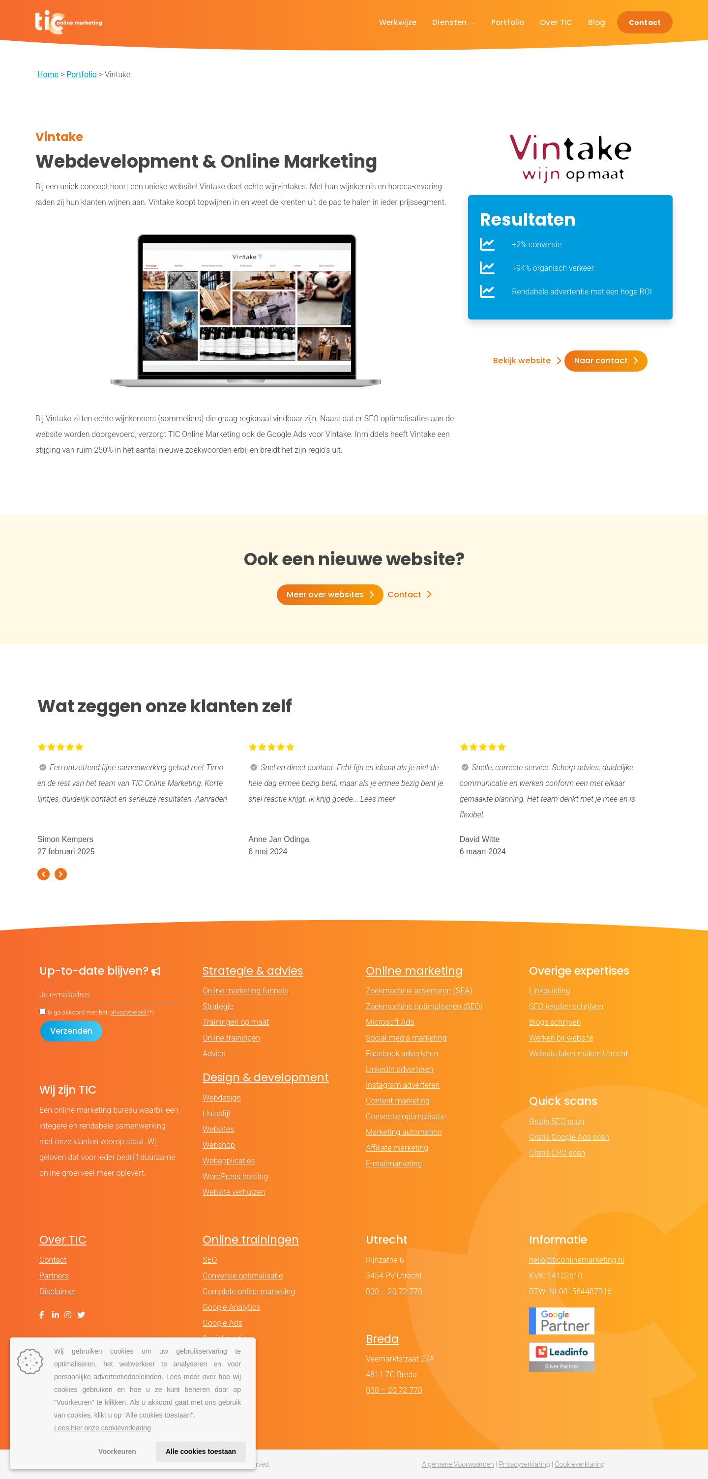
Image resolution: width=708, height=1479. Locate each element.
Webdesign (222, 1097)
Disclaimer (57, 1291)
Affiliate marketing (397, 1148)
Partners (54, 1275)
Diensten (453, 22)
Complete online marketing (249, 1291)
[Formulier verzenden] (71, 1031)
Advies (214, 1054)
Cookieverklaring (579, 1464)
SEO (210, 1260)
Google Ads (222, 1323)
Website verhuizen (234, 1192)
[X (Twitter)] (81, 1315)
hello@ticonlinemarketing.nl (576, 1260)
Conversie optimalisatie (406, 1117)
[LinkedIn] (55, 1315)
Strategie (218, 1007)
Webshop (219, 1145)
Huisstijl (216, 1113)
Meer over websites (325, 594)
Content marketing (398, 1101)
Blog (596, 22)
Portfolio (507, 22)
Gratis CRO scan (557, 1153)
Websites (218, 1129)
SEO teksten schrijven (566, 1007)
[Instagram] (67, 1315)
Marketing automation (404, 1132)
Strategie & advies (253, 971)
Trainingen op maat (236, 1022)
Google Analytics (231, 1307)
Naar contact (600, 361)
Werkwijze (397, 22)
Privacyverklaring (524, 1464)
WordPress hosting (235, 1176)
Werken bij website (561, 1038)
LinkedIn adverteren (399, 1069)
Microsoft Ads (390, 1022)
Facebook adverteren (402, 1054)
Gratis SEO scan (556, 1121)
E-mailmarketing (394, 1164)
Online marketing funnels (245, 991)
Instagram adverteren (403, 1085)
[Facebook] (41, 1315)
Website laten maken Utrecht (578, 1054)
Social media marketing (406, 1038)
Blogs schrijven (555, 1022)
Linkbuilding (549, 991)
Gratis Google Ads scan (569, 1137)
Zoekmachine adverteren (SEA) (419, 991)
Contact (645, 23)
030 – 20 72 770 (394, 1291)
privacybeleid (128, 1012)
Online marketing (414, 971)
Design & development (266, 1078)
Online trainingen (231, 1038)
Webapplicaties (229, 1160)
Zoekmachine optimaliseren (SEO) (424, 1007)
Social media (225, 1338)
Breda (382, 1339)
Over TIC (556, 22)
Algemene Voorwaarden (458, 1464)
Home (48, 74)
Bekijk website (522, 361)
